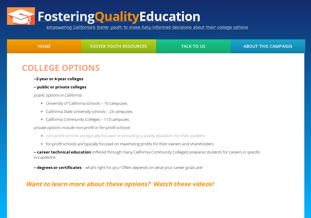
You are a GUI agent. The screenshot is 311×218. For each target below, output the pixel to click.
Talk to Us (193, 46)
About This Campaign (268, 46)
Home (44, 46)
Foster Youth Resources (118, 46)
